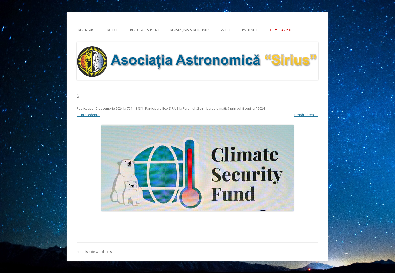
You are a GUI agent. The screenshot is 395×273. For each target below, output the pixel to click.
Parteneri (249, 30)
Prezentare (85, 30)
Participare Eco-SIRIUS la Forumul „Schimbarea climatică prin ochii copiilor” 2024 (205, 108)
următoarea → (306, 114)
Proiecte (112, 30)
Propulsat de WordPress (94, 252)
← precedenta (88, 114)
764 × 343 (134, 108)
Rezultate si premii (144, 30)
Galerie (225, 30)
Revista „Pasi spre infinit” (189, 30)
